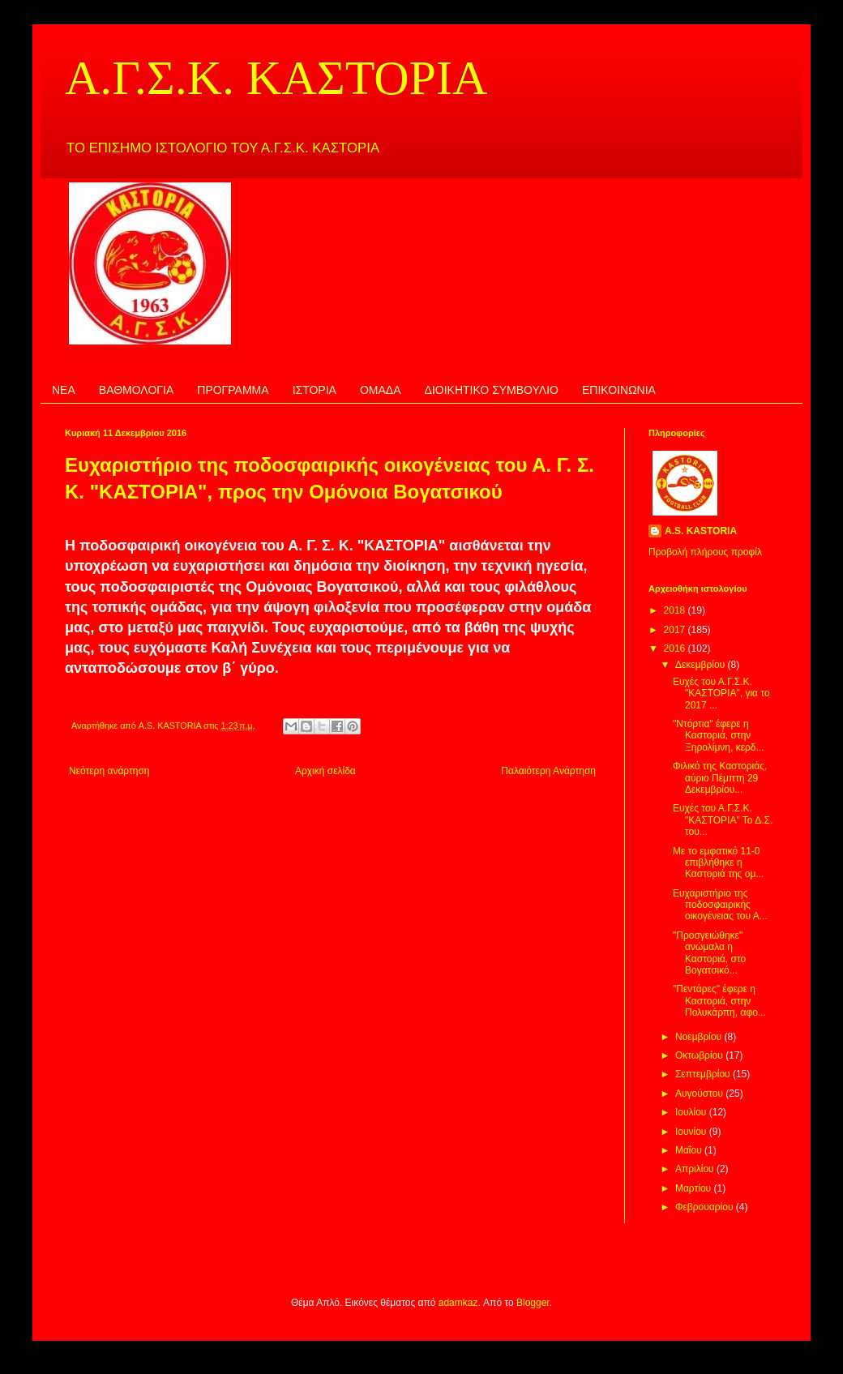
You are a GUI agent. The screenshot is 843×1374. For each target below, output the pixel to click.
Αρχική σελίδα (325, 771)
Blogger (533, 1302)
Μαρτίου (694, 1188)
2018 (676, 610)
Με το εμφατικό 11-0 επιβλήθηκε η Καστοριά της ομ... (718, 862)
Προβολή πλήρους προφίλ (705, 552)
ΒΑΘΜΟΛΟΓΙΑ (136, 389)
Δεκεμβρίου (701, 664)
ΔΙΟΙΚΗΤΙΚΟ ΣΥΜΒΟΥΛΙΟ (491, 389)
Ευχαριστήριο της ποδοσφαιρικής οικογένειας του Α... (720, 905)
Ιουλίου (692, 1112)
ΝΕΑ (63, 389)
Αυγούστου (700, 1093)
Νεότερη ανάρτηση (109, 771)
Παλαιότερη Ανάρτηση (548, 771)
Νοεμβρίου (700, 1036)
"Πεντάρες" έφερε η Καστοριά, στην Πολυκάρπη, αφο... (719, 1000)
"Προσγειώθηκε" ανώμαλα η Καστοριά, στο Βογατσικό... (709, 953)
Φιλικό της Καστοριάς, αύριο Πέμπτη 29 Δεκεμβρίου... (720, 777)
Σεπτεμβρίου (704, 1074)
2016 (676, 648)
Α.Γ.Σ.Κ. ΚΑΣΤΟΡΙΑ (276, 78)
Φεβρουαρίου (705, 1207)
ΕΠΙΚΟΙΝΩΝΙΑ (619, 389)
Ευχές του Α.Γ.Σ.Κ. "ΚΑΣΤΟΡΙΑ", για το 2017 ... (721, 693)
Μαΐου (689, 1150)
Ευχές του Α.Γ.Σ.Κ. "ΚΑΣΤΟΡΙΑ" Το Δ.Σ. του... (722, 820)
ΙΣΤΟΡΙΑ (314, 389)
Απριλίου (696, 1169)
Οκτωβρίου (700, 1055)
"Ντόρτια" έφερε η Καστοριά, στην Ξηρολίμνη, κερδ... (718, 735)
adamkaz (458, 1302)
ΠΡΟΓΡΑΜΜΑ (232, 389)
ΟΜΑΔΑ (380, 389)
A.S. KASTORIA (701, 531)
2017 (676, 630)
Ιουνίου (692, 1131)
